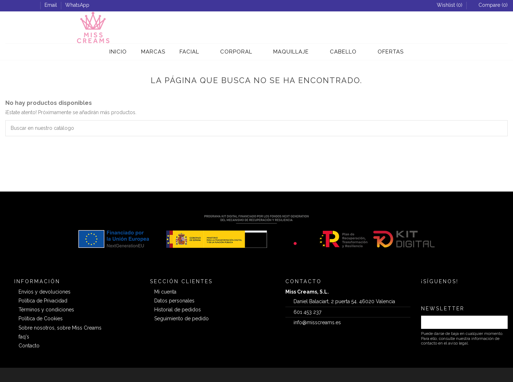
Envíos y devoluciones (45, 292)
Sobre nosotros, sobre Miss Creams (60, 328)
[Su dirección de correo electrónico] (457, 322)
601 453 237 (307, 312)
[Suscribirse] (500, 322)
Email (51, 5)
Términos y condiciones (46, 309)
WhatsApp (77, 5)
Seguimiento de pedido (181, 318)
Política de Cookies (41, 318)
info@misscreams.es (317, 322)
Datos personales (174, 301)
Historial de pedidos (177, 309)
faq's (24, 337)
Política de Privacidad (43, 301)
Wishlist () (446, 5)
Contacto (29, 345)
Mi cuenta (165, 292)
